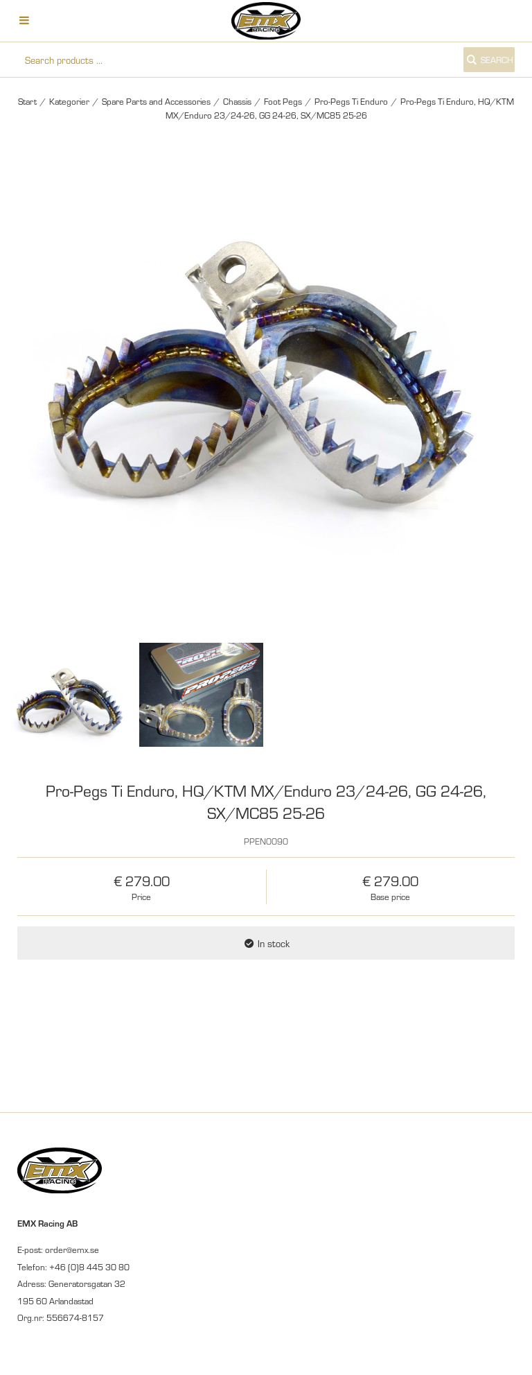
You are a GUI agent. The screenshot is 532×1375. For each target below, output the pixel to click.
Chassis (237, 101)
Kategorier (69, 101)
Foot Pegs (283, 101)
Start (27, 101)
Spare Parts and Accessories (156, 101)
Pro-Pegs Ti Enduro (351, 101)
